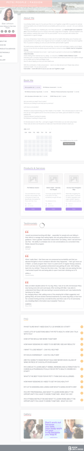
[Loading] (42, 225)
